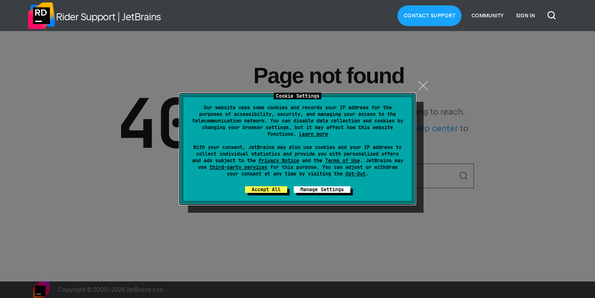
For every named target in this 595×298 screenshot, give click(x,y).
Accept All (266, 189)
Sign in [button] (525, 16)
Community (487, 16)
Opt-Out (355, 174)
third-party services (238, 167)
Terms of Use (342, 160)
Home (41, 15)
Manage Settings (322, 189)
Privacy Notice (279, 160)
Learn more (313, 134)
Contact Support (430, 16)
